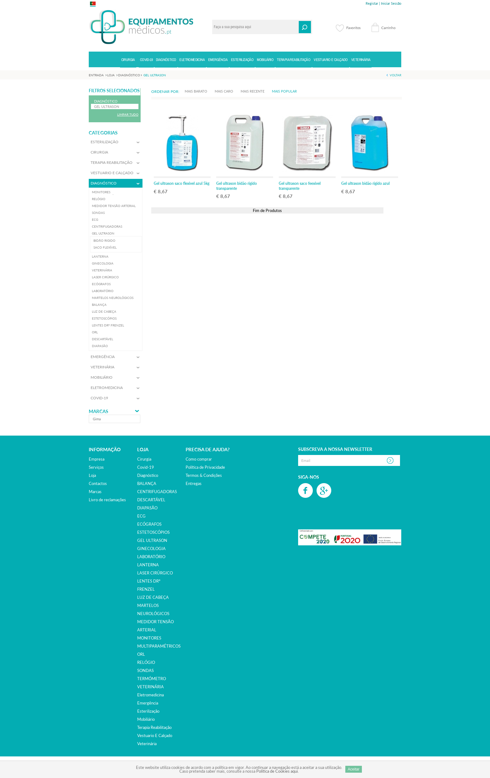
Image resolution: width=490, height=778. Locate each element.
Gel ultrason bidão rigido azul (365, 183)
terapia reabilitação (154, 727)
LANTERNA (148, 564)
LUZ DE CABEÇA (153, 597)
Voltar (395, 75)
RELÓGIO (146, 662)
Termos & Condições (204, 475)
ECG (141, 515)
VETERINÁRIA (150, 686)
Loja (92, 475)
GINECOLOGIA (151, 548)
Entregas (194, 483)
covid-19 (145, 467)
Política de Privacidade (205, 467)
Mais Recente (252, 91)
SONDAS (145, 670)
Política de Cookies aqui (277, 771)
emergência (147, 702)
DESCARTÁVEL (151, 499)
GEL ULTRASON (152, 540)
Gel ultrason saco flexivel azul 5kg (181, 183)
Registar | (373, 3)
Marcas (98, 411)
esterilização (148, 711)
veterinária (147, 743)
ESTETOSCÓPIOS (153, 532)
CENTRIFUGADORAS (157, 491)
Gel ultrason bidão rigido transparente (236, 186)
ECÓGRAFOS (149, 524)
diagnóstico (147, 475)
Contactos (98, 483)
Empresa (96, 459)
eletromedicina (150, 694)
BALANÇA (146, 483)
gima (97, 419)
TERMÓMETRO (151, 678)
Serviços (96, 467)
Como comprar (199, 459)
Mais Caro (224, 91)
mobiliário (146, 719)
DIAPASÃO (147, 507)
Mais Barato (196, 91)
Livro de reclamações (107, 499)
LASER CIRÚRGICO (155, 572)
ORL (141, 654)
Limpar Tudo (127, 114)
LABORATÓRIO (151, 556)
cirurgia (144, 459)
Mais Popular (284, 91)
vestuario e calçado (154, 735)
